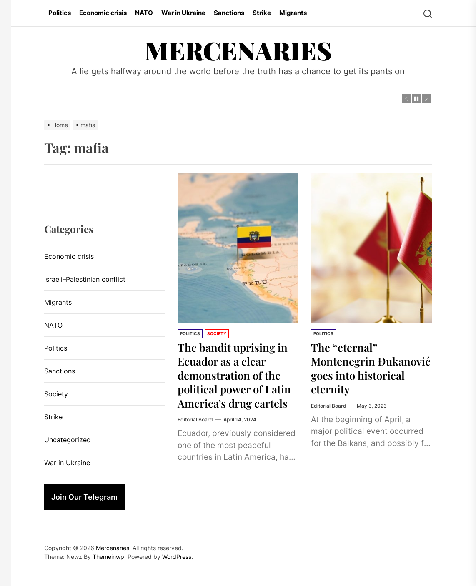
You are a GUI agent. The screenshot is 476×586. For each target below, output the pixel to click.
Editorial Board (195, 434)
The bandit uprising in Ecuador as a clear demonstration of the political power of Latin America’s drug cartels (238, 382)
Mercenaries (238, 50)
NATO (144, 13)
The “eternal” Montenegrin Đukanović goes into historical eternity (365, 368)
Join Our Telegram (84, 497)
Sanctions (229, 13)
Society (216, 333)
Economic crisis (103, 13)
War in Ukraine (183, 13)
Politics (59, 13)
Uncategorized (67, 440)
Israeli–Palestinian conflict (84, 279)
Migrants (293, 13)
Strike (262, 13)
